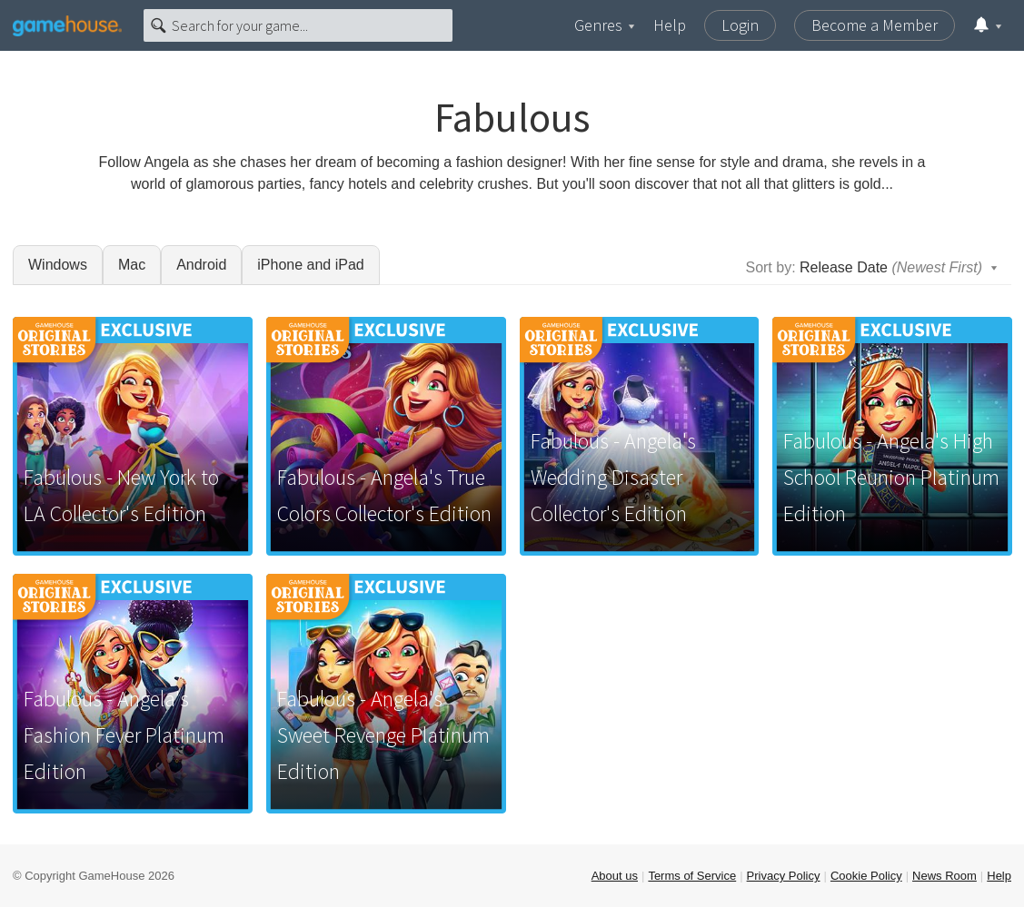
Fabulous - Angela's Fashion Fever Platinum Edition (124, 735)
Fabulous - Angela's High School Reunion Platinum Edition (891, 477)
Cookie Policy (866, 875)
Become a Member (874, 25)
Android (201, 264)
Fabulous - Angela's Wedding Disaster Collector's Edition (613, 477)
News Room (944, 875)
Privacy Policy (783, 875)
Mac (131, 264)
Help (669, 25)
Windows (57, 264)
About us (615, 875)
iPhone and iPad (310, 264)
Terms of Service (692, 875)
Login (740, 25)
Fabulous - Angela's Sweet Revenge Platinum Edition (383, 735)
